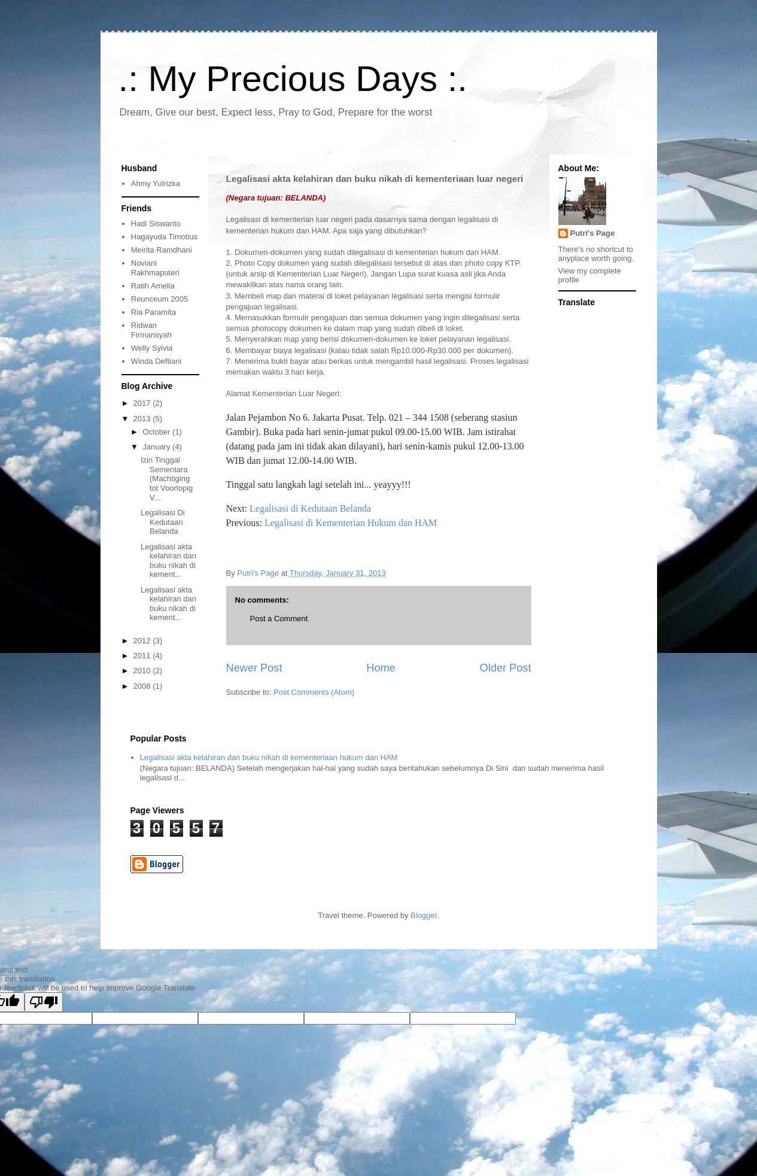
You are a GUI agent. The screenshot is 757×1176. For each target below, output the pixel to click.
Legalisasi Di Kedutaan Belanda (163, 522)
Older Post (505, 668)
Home (381, 668)
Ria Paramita (153, 312)
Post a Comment (279, 618)
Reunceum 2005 (159, 298)
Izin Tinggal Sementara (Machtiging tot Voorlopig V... (167, 478)
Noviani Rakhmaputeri (155, 268)
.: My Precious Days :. (292, 79)
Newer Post (254, 668)
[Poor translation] (44, 1002)
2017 (143, 403)
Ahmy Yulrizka (155, 183)
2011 (143, 655)
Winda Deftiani (156, 361)
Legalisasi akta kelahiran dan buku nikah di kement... (168, 560)
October (157, 431)
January (157, 446)
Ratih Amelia (153, 285)
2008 (143, 686)
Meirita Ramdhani (161, 249)
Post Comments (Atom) (313, 692)
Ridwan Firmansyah (151, 330)
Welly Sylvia (152, 348)
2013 (143, 418)
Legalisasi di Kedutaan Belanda (310, 508)
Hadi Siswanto (156, 223)
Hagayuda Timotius (164, 236)
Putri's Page (592, 233)
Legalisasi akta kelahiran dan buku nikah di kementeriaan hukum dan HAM (269, 757)
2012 (143, 640)
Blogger (424, 915)
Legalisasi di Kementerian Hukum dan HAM (351, 523)
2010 (143, 670)
